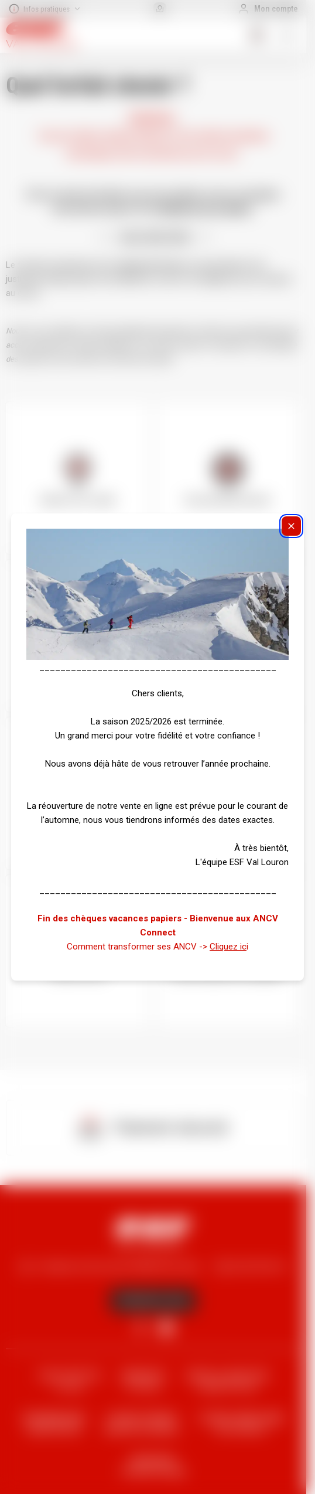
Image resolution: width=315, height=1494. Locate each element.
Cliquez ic (228, 946)
